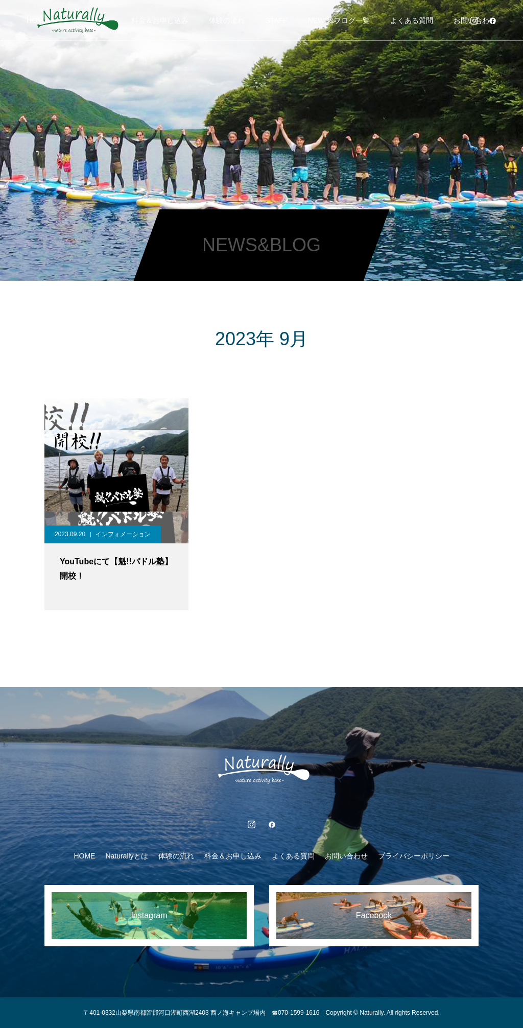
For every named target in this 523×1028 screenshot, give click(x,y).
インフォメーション (123, 534)
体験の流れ (227, 20)
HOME (84, 856)
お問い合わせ (346, 856)
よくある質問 (411, 20)
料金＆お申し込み (159, 20)
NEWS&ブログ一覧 (339, 20)
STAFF (276, 20)
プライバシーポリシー (413, 856)
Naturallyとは (126, 856)
